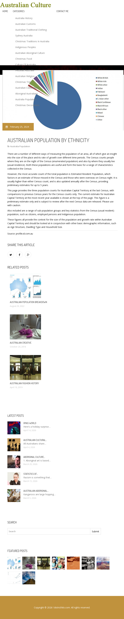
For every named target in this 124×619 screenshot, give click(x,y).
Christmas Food (23, 58)
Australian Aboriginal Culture (30, 52)
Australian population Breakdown (28, 302)
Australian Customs (25, 23)
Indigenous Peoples (25, 47)
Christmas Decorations (27, 105)
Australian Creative (20, 342)
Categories (19, 11)
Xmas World (29, 423)
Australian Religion (25, 76)
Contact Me (63, 11)
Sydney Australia (23, 35)
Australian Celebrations (27, 87)
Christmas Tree (23, 81)
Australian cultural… (35, 440)
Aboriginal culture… (34, 456)
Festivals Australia (24, 70)
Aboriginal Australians (26, 93)
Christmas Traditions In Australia (32, 41)
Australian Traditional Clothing (31, 29)
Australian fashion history (24, 383)
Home (5, 11)
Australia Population (25, 99)
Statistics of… (30, 473)
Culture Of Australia (25, 64)
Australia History (23, 18)
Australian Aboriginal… (36, 490)
